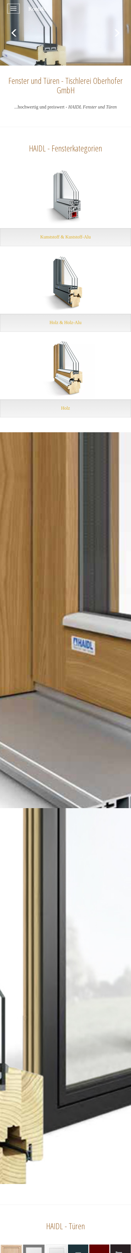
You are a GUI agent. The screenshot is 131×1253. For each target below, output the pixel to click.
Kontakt (37, 9)
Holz (65, 408)
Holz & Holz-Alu (65, 322)
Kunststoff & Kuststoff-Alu (65, 236)
